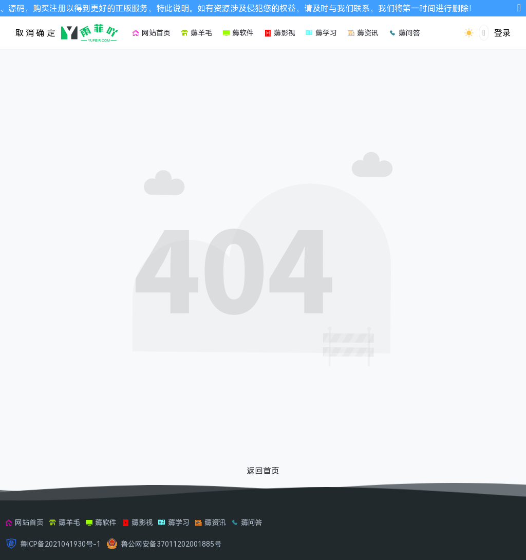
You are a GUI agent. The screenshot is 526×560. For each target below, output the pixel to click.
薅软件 (101, 522)
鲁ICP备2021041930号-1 (60, 544)
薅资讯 (210, 522)
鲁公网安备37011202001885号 (171, 544)
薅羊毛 (64, 522)
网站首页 (24, 522)
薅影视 (137, 522)
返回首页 (263, 470)
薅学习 (174, 522)
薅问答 (246, 522)
